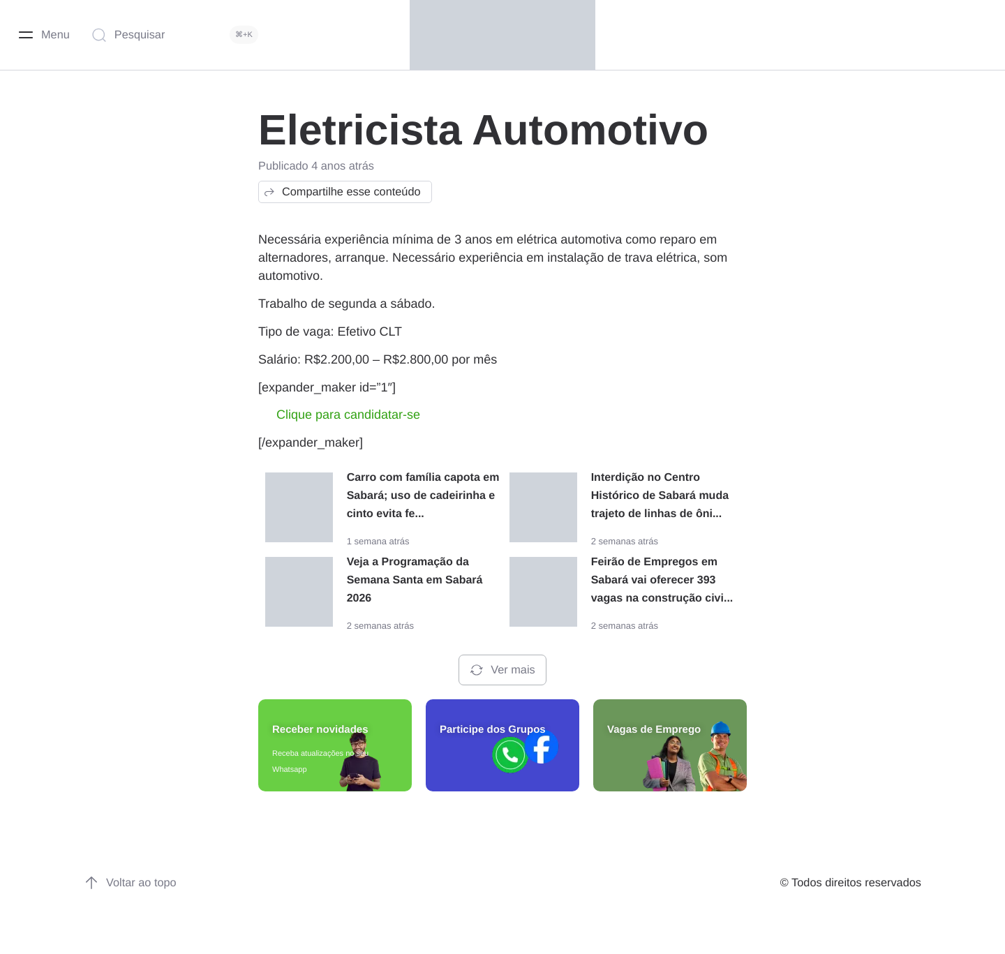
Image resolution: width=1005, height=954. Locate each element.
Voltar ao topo (130, 882)
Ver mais (502, 670)
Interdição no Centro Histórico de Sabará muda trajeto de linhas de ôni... (660, 496)
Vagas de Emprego (654, 730)
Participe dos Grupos (493, 730)
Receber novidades (320, 730)
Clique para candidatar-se (348, 415)
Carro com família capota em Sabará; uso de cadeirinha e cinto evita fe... (423, 496)
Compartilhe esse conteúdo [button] (341, 192)
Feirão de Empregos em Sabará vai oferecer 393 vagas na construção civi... (662, 580)
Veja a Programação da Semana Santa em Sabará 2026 (415, 580)
